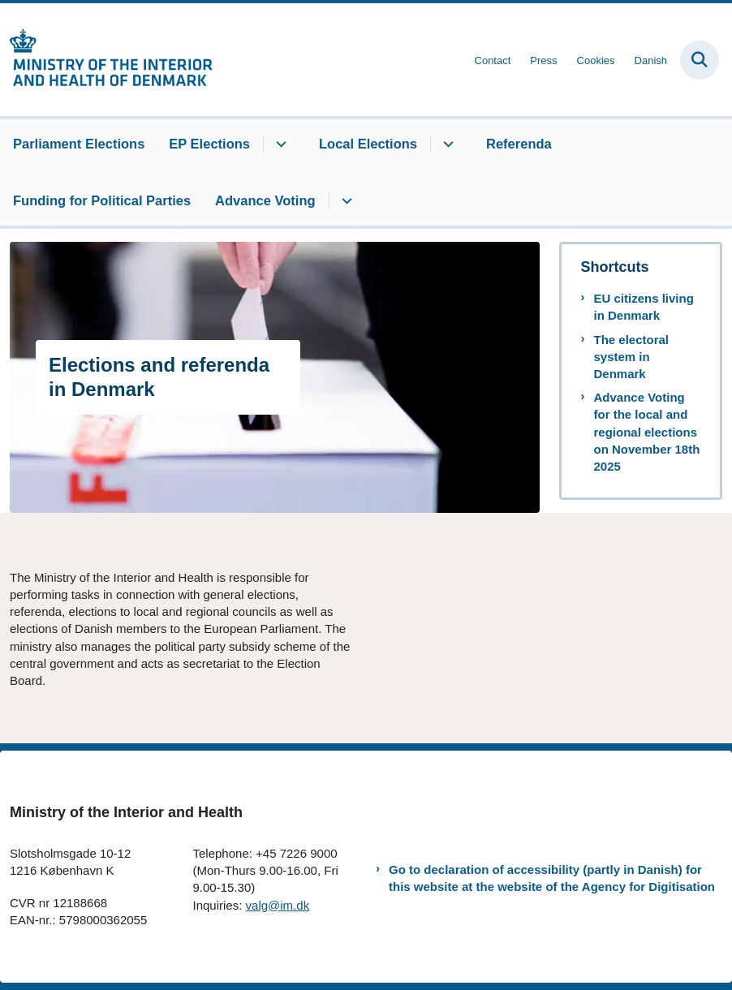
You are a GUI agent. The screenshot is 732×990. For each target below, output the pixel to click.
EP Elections (209, 143)
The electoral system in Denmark (632, 357)
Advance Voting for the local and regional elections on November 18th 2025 (647, 431)
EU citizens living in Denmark (644, 306)
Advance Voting (265, 200)
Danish (651, 61)
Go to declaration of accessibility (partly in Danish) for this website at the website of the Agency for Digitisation (552, 878)
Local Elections (368, 143)
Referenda (519, 143)
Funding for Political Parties (102, 200)
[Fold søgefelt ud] (699, 60)
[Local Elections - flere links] (446, 144)
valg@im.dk (278, 905)
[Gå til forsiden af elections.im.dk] (106, 59)
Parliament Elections (78, 143)
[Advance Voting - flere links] (344, 201)
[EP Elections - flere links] (279, 144)
